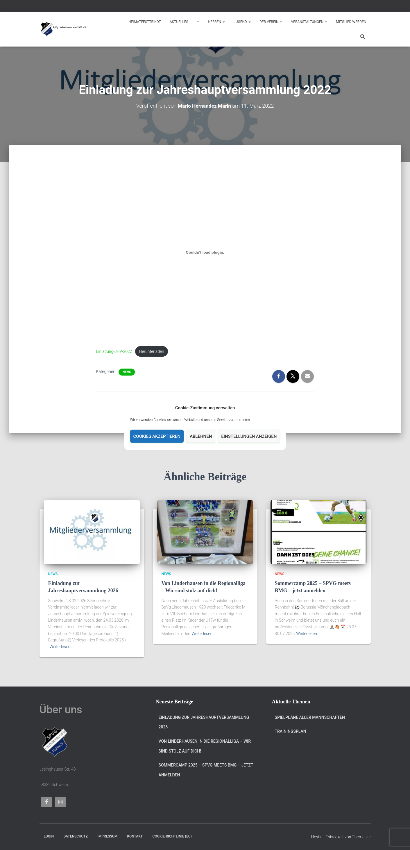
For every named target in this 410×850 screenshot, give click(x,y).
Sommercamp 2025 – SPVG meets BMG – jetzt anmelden (206, 770)
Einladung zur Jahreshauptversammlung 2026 (204, 722)
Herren (216, 22)
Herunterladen (154, 351)
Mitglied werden (351, 22)
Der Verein (270, 22)
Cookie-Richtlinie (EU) (172, 836)
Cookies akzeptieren (156, 436)
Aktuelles (179, 22)
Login (49, 836)
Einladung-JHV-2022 (115, 351)
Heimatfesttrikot (144, 22)
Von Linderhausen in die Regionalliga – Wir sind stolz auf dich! (205, 746)
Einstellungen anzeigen (249, 436)
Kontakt (135, 836)
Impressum (107, 836)
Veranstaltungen (309, 22)
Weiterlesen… (61, 646)
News (127, 372)
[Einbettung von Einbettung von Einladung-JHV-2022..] (205, 252)
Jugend (242, 22)
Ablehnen (201, 436)
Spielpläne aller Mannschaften (310, 717)
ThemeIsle (361, 837)
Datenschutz (75, 836)
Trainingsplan (290, 731)
